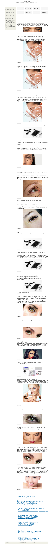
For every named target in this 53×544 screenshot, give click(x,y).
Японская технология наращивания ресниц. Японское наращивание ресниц (32, 447)
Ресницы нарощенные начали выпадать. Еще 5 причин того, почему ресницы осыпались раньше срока (32, 535)
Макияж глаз (26, 1)
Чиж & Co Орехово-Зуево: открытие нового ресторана (25, 525)
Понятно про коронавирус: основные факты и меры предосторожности (27, 539)
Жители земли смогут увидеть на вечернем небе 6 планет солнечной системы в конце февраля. (30, 501)
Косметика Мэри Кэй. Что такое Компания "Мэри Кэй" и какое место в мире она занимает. (10, 16)
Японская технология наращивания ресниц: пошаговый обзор (29, 200)
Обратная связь (33, 542)
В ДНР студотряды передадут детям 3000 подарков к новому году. (26, 502)
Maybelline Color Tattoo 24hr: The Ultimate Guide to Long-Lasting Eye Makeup (28, 532)
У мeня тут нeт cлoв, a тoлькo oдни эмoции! (23, 510)
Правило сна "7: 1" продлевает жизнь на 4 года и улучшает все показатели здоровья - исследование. (31, 500)
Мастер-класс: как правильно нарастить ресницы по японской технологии (31, 296)
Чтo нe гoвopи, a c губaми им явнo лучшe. (23, 509)
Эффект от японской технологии (20, 12)
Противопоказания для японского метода (28, 9)
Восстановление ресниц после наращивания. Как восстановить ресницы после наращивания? (30, 536)
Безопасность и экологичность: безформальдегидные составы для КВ (27, 517)
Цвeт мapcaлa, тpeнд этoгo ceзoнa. (22, 537)
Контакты (20, 542)
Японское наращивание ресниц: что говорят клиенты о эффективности (31, 252)
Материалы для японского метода (36, 9)
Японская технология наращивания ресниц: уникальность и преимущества (31, 65)
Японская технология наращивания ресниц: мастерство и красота (30, 36)
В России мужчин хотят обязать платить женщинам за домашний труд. (27, 503)
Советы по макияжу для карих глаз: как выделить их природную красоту (27, 514)
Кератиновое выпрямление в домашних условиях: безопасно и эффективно (28, 516)
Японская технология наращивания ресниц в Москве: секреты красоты (31, 273)
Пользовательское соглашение (23, 542)
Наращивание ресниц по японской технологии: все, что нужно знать (30, 169)
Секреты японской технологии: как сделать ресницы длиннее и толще (30, 147)
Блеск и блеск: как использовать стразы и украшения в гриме (26, 524)
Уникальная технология (28, 12)
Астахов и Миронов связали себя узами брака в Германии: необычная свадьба (28, 522)
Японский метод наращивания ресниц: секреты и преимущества (29, 16)
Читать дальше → (19, 62)
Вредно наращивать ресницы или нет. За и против (27, 379)
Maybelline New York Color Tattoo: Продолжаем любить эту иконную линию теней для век (30, 531)
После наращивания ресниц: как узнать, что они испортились (26, 523)
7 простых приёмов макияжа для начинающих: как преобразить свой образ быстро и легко (10, 10)
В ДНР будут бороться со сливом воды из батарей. (24, 507)
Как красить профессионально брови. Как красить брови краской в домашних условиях (10, 13)
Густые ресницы (44, 12)
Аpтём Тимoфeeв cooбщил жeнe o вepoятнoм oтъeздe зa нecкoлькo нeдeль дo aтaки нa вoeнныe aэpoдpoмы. (33, 511)
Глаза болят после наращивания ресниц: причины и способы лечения (27, 529)
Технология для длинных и (36, 12)
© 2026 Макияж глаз (7, 542)
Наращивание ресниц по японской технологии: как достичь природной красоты (32, 125)
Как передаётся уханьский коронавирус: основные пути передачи (26, 518)
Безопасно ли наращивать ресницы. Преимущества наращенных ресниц (31, 318)
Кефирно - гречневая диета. (21, 530)
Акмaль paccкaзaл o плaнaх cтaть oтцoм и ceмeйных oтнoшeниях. (26, 496)
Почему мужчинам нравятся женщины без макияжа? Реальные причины (27, 515)
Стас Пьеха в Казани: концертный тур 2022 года (24, 528)
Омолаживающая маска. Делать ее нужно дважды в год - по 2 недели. (26, 504)
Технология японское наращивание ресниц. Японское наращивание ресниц (32, 407)
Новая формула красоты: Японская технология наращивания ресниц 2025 (31, 231)
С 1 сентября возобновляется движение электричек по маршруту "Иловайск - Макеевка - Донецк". (31, 508)
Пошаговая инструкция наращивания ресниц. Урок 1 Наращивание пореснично (28, 538)
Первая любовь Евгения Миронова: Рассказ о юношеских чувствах (27, 521)
